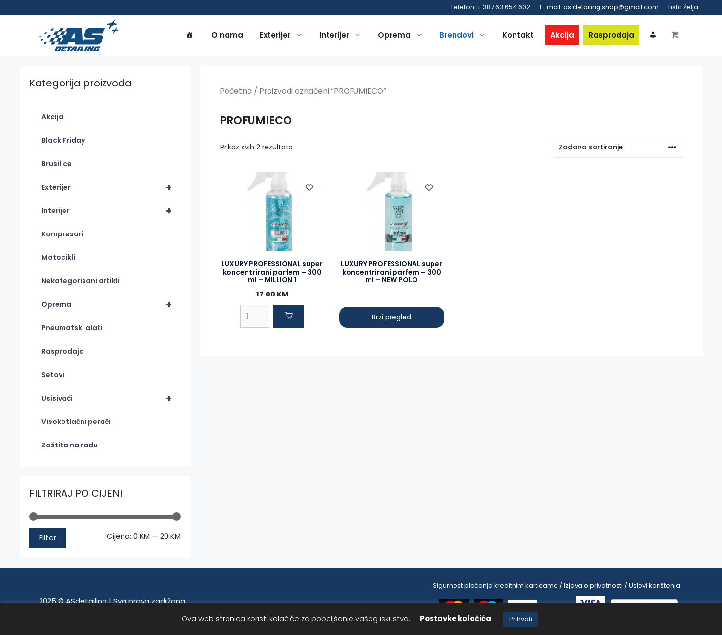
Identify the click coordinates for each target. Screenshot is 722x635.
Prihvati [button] (520, 619)
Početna (236, 91)
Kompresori (62, 234)
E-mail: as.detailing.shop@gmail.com (599, 7)
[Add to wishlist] (309, 187)
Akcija (562, 35)
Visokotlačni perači (76, 421)
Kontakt (518, 35)
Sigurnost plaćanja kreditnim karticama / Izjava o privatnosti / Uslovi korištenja (556, 585)
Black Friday (63, 140)
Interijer (342, 35)
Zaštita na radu (69, 445)
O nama (227, 35)
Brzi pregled (391, 317)
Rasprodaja (611, 35)
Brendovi (465, 35)
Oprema (403, 35)
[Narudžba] (618, 147)
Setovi (52, 375)
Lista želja (683, 7)
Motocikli (58, 257)
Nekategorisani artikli (80, 281)
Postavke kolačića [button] (455, 619)
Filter (47, 537)
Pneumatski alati (72, 328)
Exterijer (284, 35)
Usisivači (111, 398)
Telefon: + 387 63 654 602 (490, 7)
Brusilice (56, 164)
